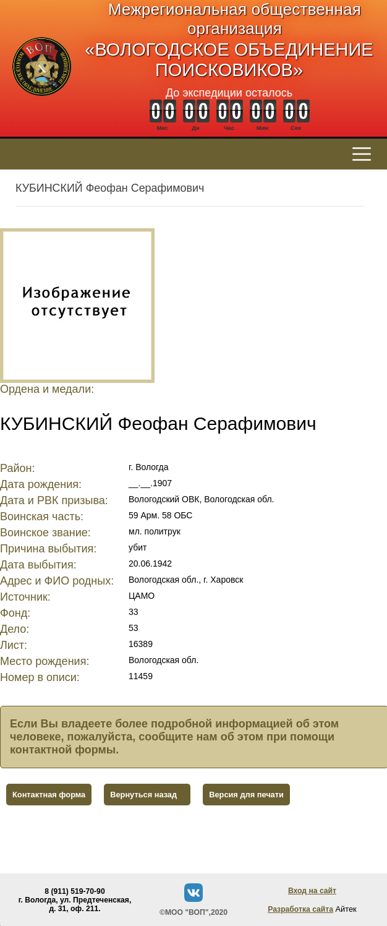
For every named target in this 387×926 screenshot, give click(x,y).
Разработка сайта (300, 909)
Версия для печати (246, 794)
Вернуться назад (143, 794)
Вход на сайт (312, 890)
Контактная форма (48, 794)
